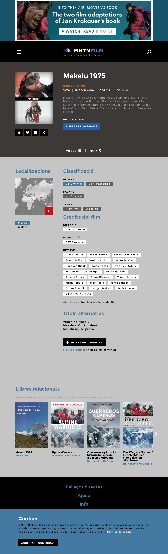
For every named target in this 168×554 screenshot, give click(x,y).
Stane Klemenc (101, 277)
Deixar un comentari (84, 342)
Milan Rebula (74, 283)
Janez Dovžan (124, 260)
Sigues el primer (74, 350)
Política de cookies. (120, 531)
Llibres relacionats (81, 126)
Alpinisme (72, 209)
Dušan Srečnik (75, 288)
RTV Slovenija (75, 242)
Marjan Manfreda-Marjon (82, 272)
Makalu (23, 223)
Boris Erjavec (126, 288)
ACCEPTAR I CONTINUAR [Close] (38, 542)
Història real (74, 196)
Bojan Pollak (100, 266)
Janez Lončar (119, 283)
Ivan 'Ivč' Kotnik (125, 266)
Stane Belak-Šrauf (126, 255)
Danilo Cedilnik (99, 260)
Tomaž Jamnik (126, 277)
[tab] (73, 151)
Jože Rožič (97, 283)
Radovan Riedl (74, 85)
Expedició (91, 209)
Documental (74, 184)
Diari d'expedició (99, 184)
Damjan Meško (101, 288)
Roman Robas (75, 277)
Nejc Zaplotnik (116, 272)
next (156, 434)
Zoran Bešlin (74, 260)
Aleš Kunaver (74, 255)
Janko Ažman (99, 255)
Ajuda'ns (69, 302)
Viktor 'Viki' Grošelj (78, 294)
